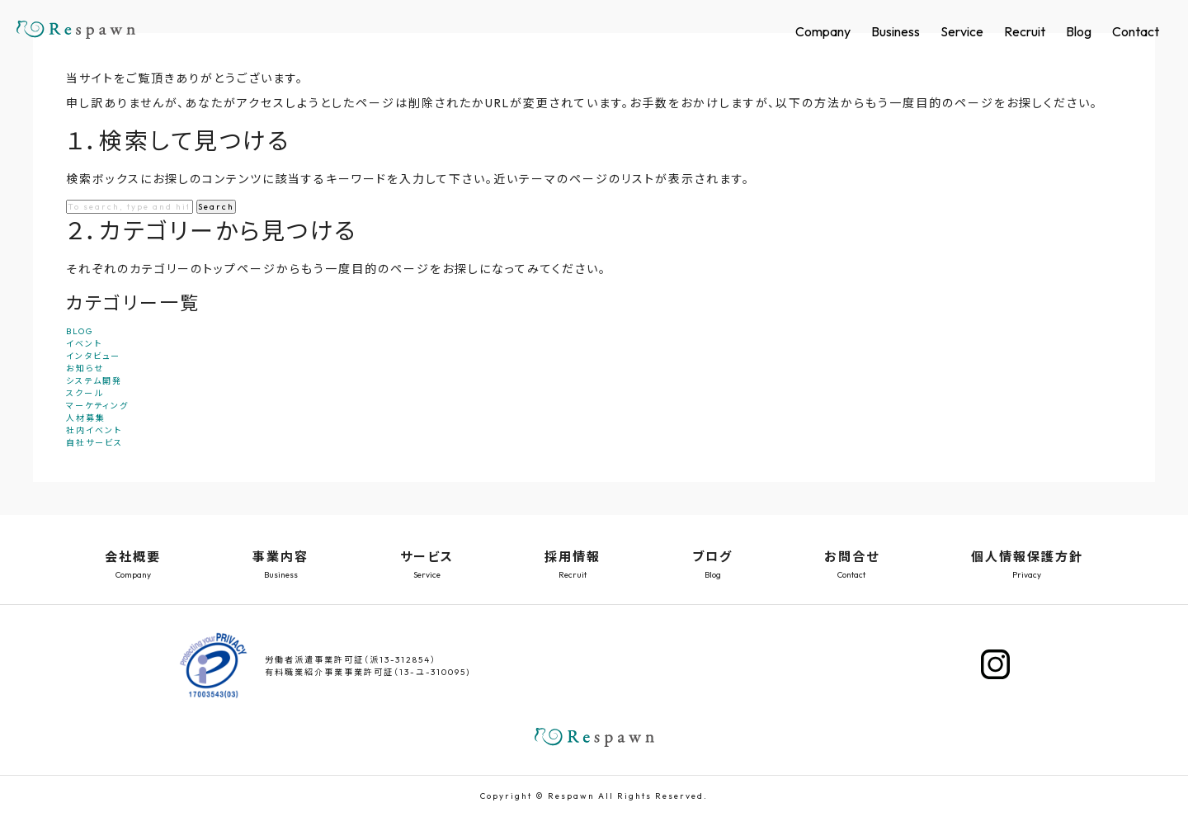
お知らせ (85, 368)
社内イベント (94, 430)
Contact (1135, 31)
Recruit (1024, 31)
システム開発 (94, 380)
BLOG (79, 331)
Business (895, 31)
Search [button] (216, 206)
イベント (84, 343)
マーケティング (97, 405)
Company (823, 31)
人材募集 (86, 418)
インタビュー (93, 356)
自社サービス (94, 442)
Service (961, 31)
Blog (1078, 31)
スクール (84, 393)
